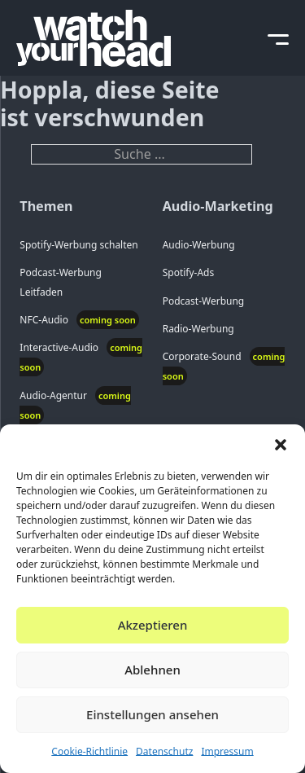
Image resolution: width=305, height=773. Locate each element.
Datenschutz (164, 751)
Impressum (227, 751)
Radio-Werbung (198, 329)
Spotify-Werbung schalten (78, 245)
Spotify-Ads (189, 272)
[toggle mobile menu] (278, 38)
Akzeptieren (153, 625)
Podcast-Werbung (204, 301)
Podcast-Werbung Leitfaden (61, 282)
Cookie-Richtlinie (89, 751)
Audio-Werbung (199, 245)
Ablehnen (152, 669)
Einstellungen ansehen (152, 714)
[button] (280, 445)
